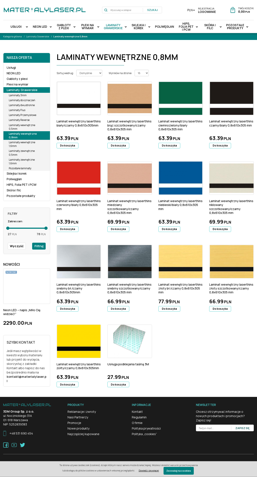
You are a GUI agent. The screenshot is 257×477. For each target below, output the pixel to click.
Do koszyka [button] (67, 145)
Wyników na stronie (120, 73)
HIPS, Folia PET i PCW (186, 26)
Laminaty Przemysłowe (22, 115)
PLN (191, 10)
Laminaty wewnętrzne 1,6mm (22, 144)
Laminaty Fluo (17, 110)
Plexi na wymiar (87, 26)
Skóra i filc (210, 26)
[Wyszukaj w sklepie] (122, 10)
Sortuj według (65, 73)
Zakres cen (15, 221)
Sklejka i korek (139, 26)
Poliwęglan (164, 26)
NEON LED (40, 26)
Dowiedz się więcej (149, 470)
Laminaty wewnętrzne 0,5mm (22, 127)
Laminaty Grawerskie (113, 26)
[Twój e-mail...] (213, 428)
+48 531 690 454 (21, 433)
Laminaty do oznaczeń (22, 100)
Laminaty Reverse (19, 120)
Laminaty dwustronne (22, 105)
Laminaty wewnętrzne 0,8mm (23, 135)
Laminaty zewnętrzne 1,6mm (22, 161)
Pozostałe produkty (235, 26)
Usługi (16, 26)
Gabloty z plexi (64, 26)
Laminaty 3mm (18, 95)
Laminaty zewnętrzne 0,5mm (22, 152)
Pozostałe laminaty (20, 168)
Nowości (11, 264)
